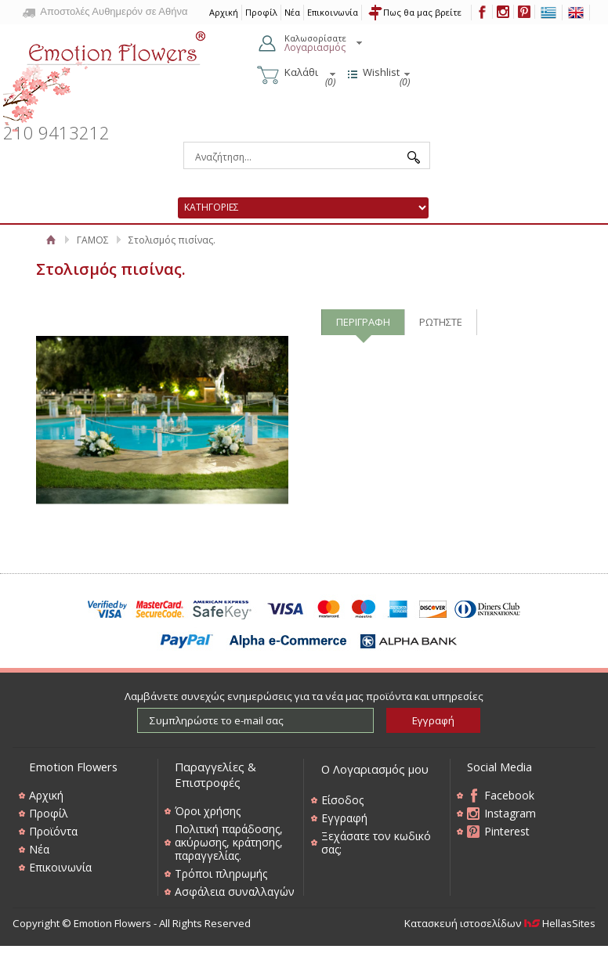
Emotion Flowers (105, 76)
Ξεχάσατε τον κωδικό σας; (376, 842)
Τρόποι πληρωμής (221, 873)
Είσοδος (342, 799)
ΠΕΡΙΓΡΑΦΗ (363, 322)
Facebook (509, 795)
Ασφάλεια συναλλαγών (235, 891)
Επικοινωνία (332, 12)
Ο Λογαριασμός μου (375, 769)
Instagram (510, 813)
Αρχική (51, 240)
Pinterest (507, 831)
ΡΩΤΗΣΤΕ (440, 322)
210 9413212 (56, 133)
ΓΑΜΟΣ (93, 240)
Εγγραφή (344, 817)
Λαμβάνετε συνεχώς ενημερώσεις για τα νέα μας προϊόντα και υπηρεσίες (304, 696)
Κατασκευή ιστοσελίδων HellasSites (499, 923)
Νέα (292, 12)
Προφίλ (261, 12)
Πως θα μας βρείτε (422, 12)
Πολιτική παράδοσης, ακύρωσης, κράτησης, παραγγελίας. (229, 842)
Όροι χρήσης (208, 810)
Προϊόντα (53, 831)
